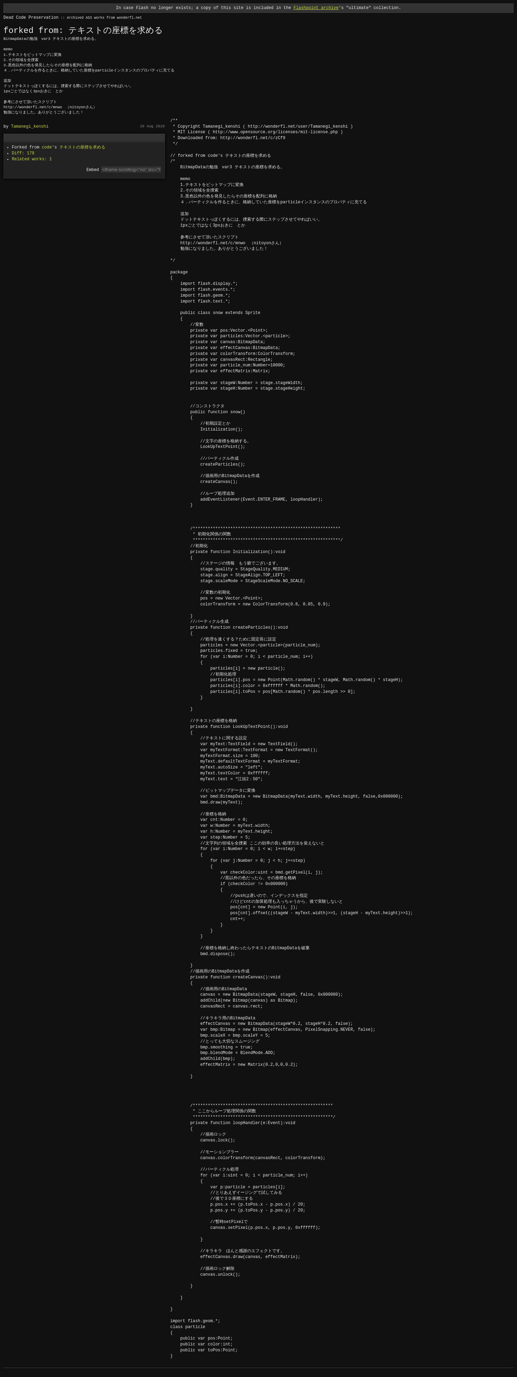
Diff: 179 (23, 153)
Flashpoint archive (316, 8)
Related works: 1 (32, 159)
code (47, 147)
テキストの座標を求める (82, 147)
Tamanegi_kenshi (30, 126)
